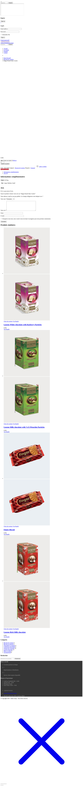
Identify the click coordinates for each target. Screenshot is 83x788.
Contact (6, 52)
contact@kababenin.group (7, 43)
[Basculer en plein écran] (2, 785)
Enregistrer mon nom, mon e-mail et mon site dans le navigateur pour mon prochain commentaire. (26, 220)
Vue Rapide (16, 323)
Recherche (17, 660)
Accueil (6, 48)
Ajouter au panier (5, 163)
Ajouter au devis (5, 169)
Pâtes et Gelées (7, 653)
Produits (6, 51)
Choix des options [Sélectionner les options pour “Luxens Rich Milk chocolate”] (8, 630)
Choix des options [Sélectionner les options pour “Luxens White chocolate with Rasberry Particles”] (8, 323)
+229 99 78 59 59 (5, 41)
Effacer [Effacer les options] (15, 160)
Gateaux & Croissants (9, 650)
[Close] (1, 1)
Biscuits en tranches (9, 646)
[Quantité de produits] (2, 162)
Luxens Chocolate (8, 651)
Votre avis (3, 212)
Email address (4, 29)
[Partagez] (4, 785)
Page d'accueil (7, 58)
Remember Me (5, 34)
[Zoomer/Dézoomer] (1, 785)
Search (10, 2)
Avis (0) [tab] (6, 173)
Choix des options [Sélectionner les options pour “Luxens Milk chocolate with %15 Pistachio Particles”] (8, 425)
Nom (2, 215)
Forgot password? (5, 40)
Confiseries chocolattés (9, 648)
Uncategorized (7, 654)
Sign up (3, 21)
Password (3, 31)
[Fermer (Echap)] (5, 785)
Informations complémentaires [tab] (11, 172)
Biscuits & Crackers (9, 59)
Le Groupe (6, 50)
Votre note (4, 199)
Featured (33, 168)
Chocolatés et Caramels (9, 647)
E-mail (2, 217)
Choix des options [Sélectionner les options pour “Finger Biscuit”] (8, 528)
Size (2, 160)
